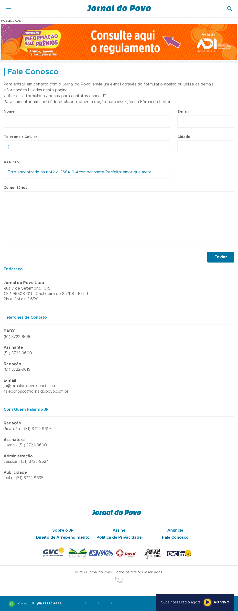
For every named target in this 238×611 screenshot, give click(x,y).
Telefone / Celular (20, 137)
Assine (119, 530)
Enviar (221, 257)
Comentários (15, 188)
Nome (9, 111)
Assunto (11, 162)
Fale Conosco (175, 537)
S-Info (119, 578)
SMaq (119, 582)
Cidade (183, 137)
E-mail (183, 111)
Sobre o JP (63, 530)
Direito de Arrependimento (63, 537)
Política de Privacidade (119, 537)
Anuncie (175, 530)
